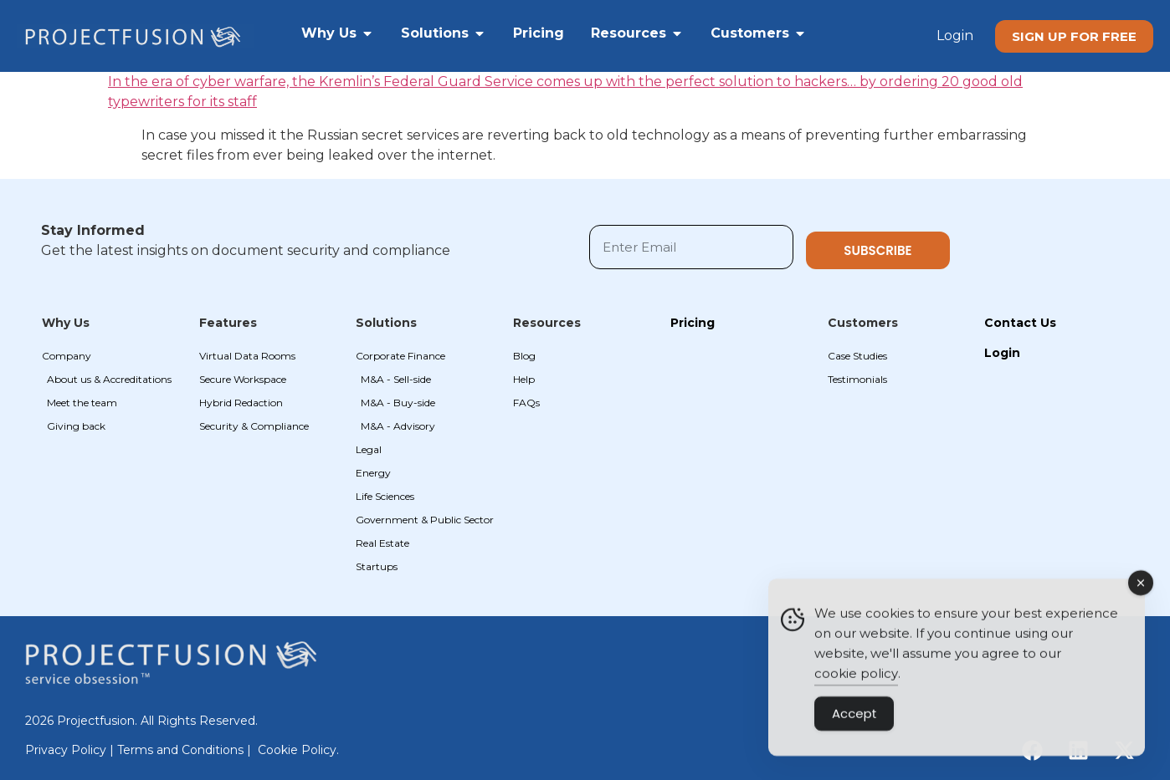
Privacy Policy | (71, 749)
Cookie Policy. (298, 749)
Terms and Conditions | (185, 749)
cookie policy (856, 679)
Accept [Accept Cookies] (854, 719)
